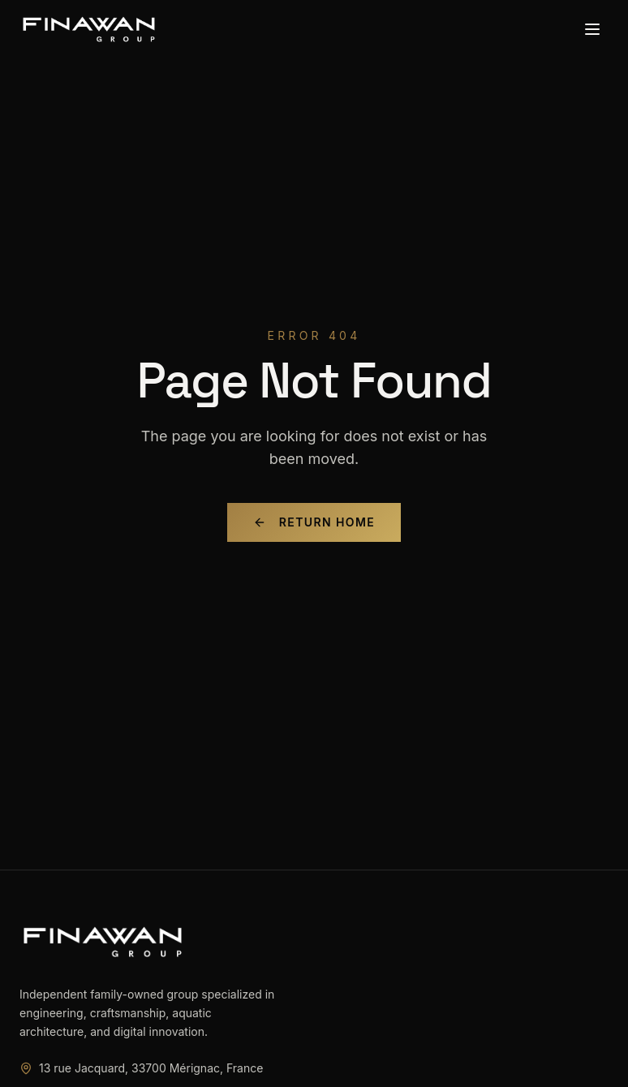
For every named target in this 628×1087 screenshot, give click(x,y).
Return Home (314, 522)
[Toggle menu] (592, 29)
